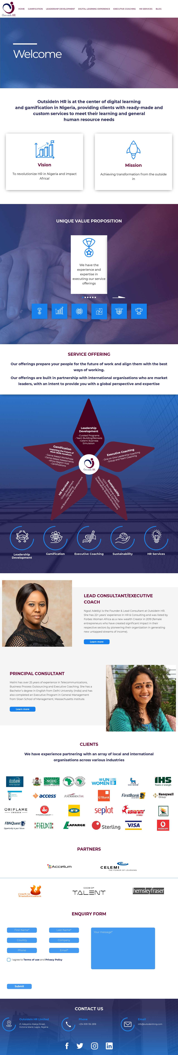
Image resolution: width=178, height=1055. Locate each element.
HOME (21, 9)
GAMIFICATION (35, 9)
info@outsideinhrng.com (150, 1024)
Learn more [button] (96, 641)
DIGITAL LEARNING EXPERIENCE (94, 9)
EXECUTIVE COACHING (124, 9)
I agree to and (34, 959)
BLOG (159, 9)
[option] (89, 264)
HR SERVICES (145, 9)
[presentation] (28, 973)
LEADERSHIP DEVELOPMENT (60, 9)
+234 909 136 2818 (87, 1024)
